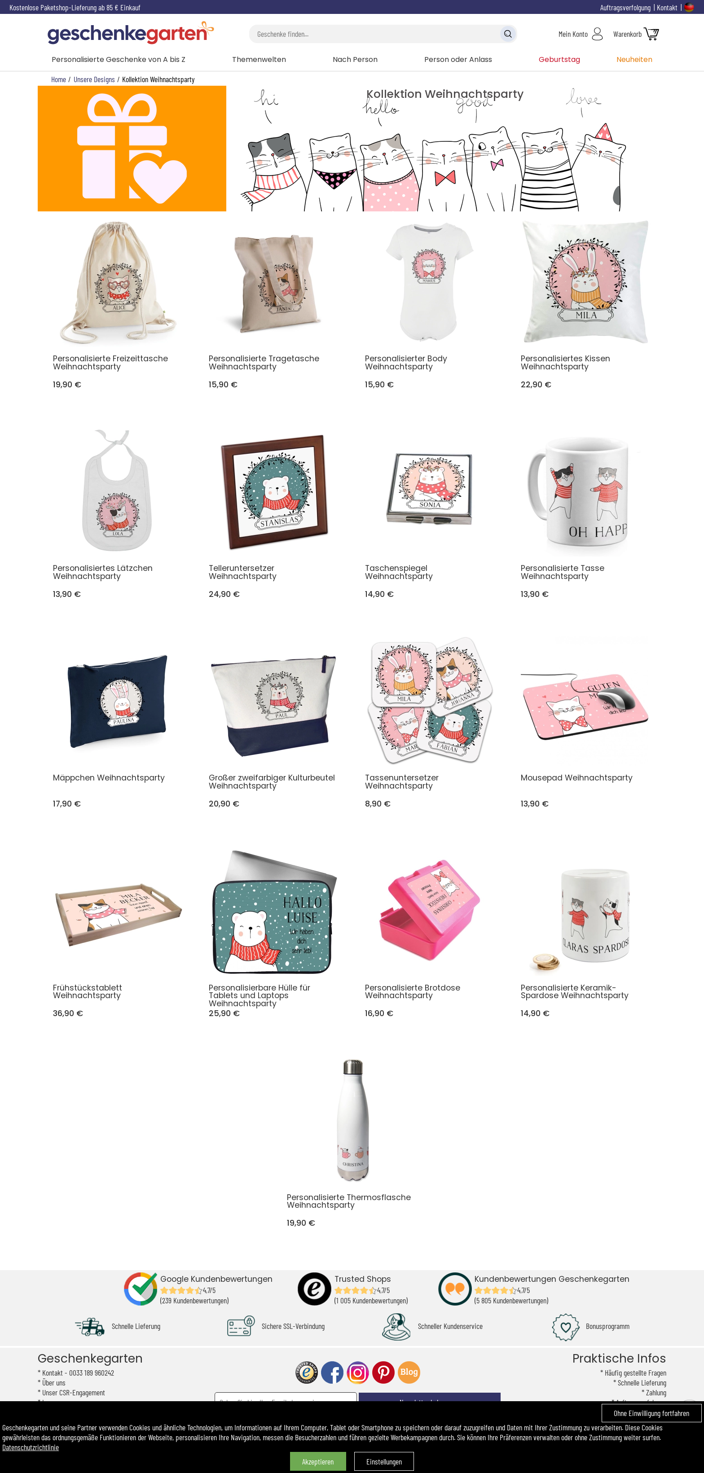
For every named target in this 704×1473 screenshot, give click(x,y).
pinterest (383, 1372)
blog (409, 1372)
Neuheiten (634, 59)
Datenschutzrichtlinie (30, 1447)
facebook (332, 1372)
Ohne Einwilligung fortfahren (651, 1413)
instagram (358, 1372)
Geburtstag (559, 59)
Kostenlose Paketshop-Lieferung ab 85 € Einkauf (75, 7)
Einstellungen (384, 1461)
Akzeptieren (318, 1461)
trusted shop (306, 1372)
